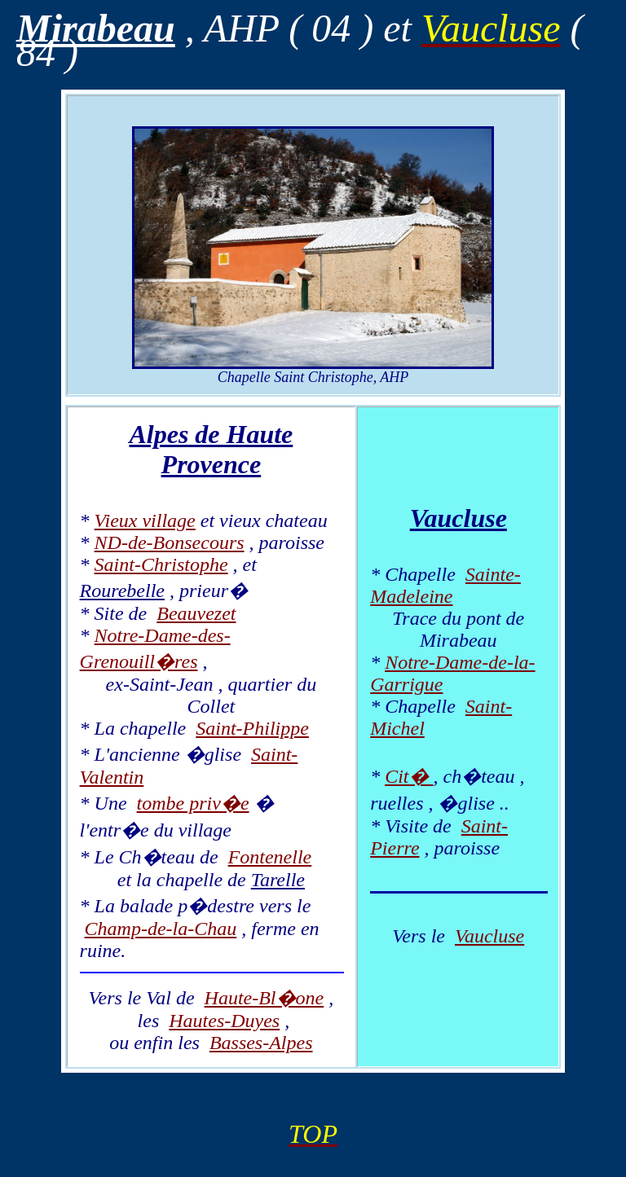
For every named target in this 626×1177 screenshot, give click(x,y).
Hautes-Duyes (224, 1020)
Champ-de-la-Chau (161, 928)
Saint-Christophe (161, 564)
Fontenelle (270, 856)
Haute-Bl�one (264, 997)
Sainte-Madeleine (445, 585)
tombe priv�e (193, 803)
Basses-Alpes (261, 1042)
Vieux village (145, 520)
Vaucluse (489, 935)
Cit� (409, 776)
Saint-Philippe (252, 728)
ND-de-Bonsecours (170, 542)
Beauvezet (196, 613)
